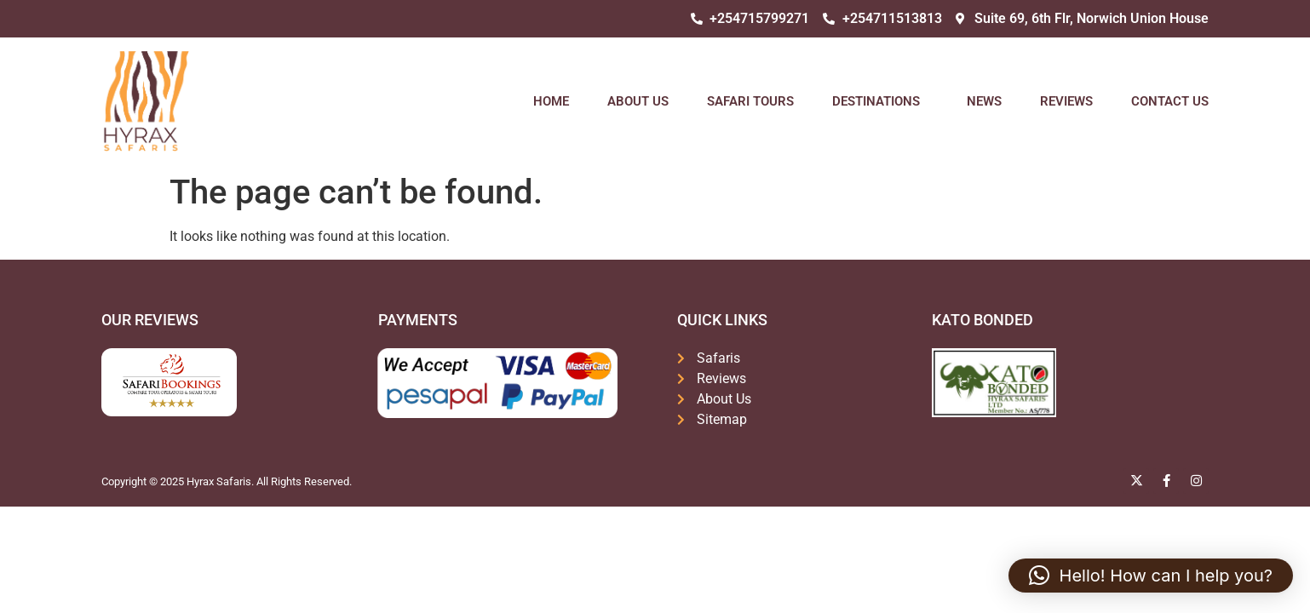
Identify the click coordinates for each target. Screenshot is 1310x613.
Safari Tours (750, 101)
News (984, 101)
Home (551, 101)
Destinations (880, 101)
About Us (638, 101)
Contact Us (1170, 101)
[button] (1150, 576)
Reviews (1066, 101)
